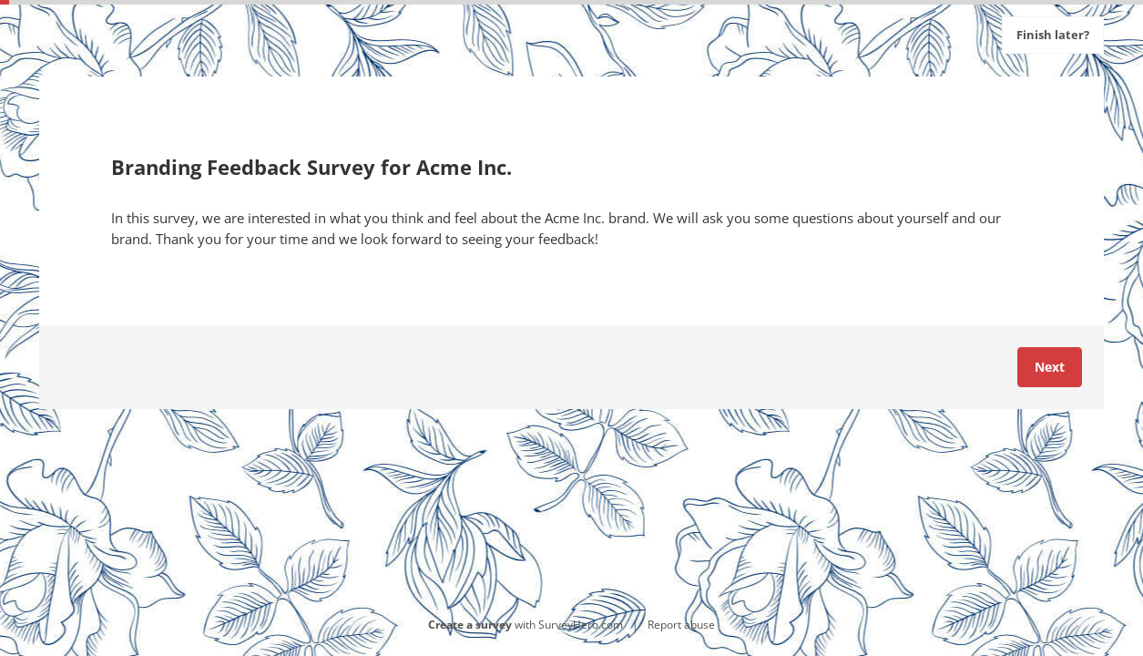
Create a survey (470, 624)
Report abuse (681, 624)
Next (1050, 366)
